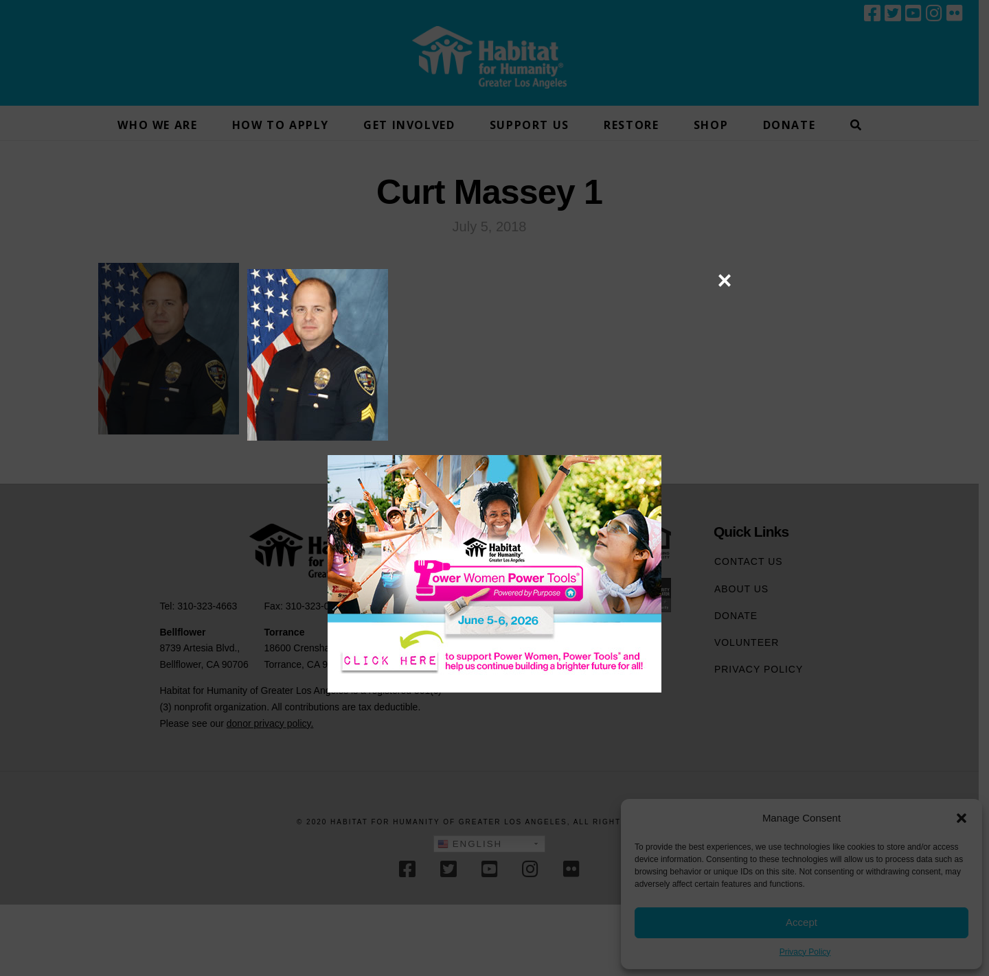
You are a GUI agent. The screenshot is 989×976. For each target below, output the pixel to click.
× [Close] (724, 280)
